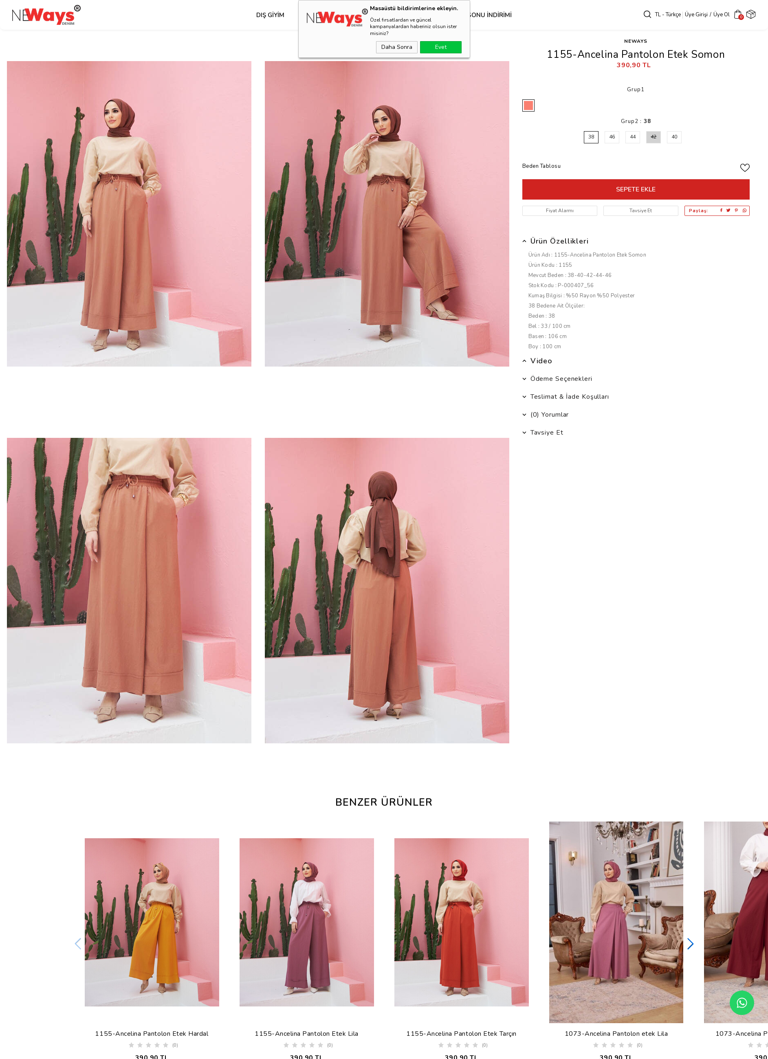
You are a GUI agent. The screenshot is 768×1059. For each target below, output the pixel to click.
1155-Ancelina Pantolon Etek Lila (307, 1033)
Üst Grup (320, 15)
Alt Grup (370, 15)
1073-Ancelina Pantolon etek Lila (616, 1033)
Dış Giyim (270, 15)
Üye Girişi (696, 14)
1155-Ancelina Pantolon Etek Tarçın (461, 1033)
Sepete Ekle (636, 189)
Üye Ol (722, 14)
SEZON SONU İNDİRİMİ (478, 15)
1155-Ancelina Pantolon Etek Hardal (151, 1033)
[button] (690, 949)
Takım (415, 15)
